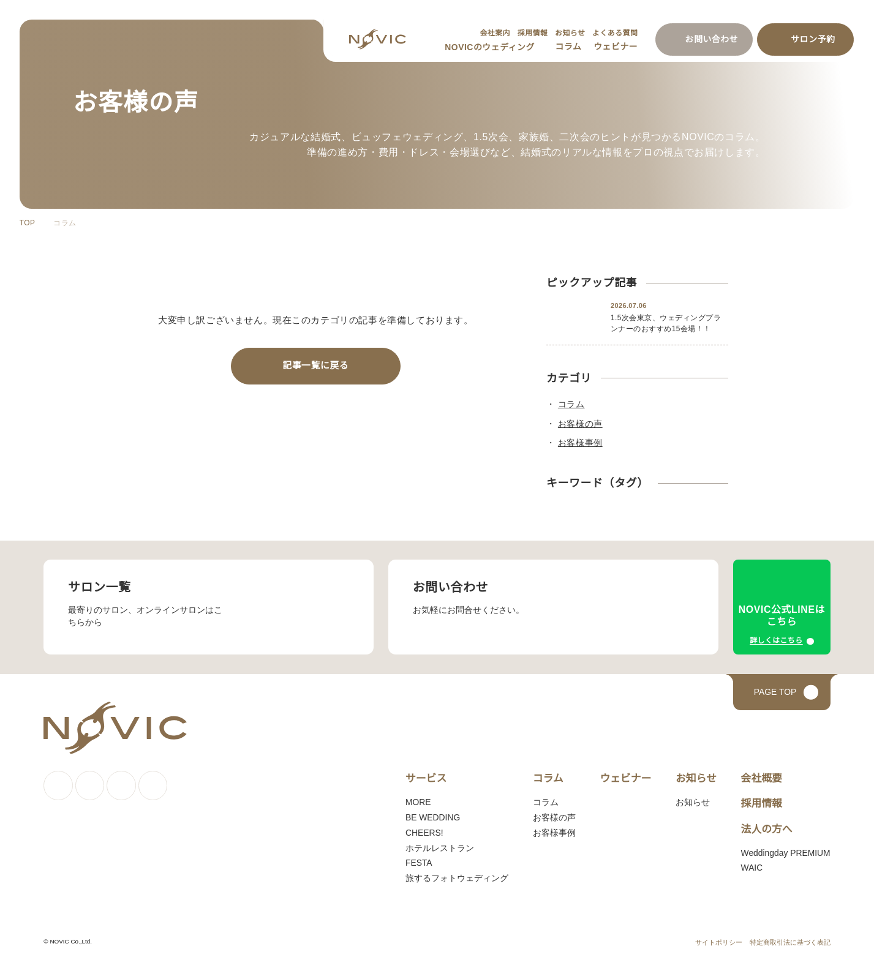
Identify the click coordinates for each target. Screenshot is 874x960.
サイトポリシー (718, 943)
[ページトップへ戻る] (782, 693)
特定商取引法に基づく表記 (790, 943)
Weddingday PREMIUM (785, 853)
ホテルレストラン (436, 849)
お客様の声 (550, 818)
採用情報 (531, 33)
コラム (567, 46)
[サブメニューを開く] (538, 48)
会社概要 (759, 779)
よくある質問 (615, 33)
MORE (414, 803)
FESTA (415, 864)
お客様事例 (550, 834)
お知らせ (569, 33)
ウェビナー (615, 46)
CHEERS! (419, 834)
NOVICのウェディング (488, 47)
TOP (27, 223)
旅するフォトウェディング (453, 879)
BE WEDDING (427, 818)
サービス (423, 779)
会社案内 (493, 33)
